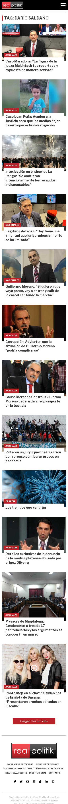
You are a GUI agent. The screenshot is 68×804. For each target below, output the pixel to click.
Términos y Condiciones (48, 768)
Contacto (55, 773)
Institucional (37, 773)
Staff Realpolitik (16, 773)
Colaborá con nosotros (17, 768)
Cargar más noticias (34, 721)
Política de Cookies (47, 764)
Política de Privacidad (20, 764)
